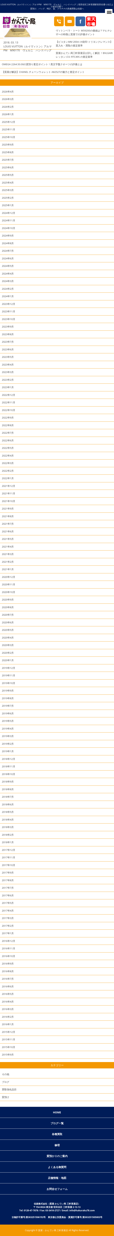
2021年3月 (8, 554)
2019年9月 (8, 690)
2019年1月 (8, 751)
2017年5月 (8, 903)
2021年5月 (8, 539)
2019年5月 (8, 721)
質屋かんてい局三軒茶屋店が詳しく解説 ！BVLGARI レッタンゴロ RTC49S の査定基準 (84, 54)
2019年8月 (8, 698)
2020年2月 (8, 652)
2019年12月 (8, 668)
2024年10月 (8, 228)
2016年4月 (8, 1001)
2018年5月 (8, 812)
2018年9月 (8, 781)
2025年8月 (8, 152)
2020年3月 (8, 645)
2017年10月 (8, 865)
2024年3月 (8, 281)
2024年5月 (8, 266)
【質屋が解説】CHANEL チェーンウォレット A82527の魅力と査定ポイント (43, 72)
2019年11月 (8, 675)
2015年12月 (8, 1032)
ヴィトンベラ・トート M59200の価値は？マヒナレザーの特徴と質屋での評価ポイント (84, 32)
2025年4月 (8, 182)
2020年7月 (8, 614)
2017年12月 (8, 850)
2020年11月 (8, 584)
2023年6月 (8, 349)
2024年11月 (8, 220)
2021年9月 (8, 508)
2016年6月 (8, 986)
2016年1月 (8, 1024)
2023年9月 (8, 326)
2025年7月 (8, 159)
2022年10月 (8, 410)
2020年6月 (8, 622)
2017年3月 (8, 918)
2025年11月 (8, 129)
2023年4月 (8, 364)
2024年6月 (8, 258)
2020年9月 (8, 599)
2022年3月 (8, 463)
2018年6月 (8, 804)
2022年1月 (8, 478)
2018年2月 (8, 834)
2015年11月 (8, 1039)
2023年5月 (8, 357)
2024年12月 (8, 213)
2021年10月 (8, 501)
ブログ (5, 1082)
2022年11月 (8, 402)
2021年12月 (8, 486)
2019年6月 (8, 713)
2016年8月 (8, 971)
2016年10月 (8, 956)
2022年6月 (8, 440)
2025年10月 (8, 137)
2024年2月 (8, 288)
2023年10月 (8, 319)
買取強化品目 (9, 1089)
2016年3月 (8, 1009)
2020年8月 (8, 607)
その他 (5, 1074)
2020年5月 (8, 630)
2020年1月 (8, 660)
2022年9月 (8, 417)
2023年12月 (8, 304)
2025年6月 (8, 167)
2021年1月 (8, 569)
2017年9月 (8, 872)
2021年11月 (8, 493)
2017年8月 (8, 880)
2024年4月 (8, 273)
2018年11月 (8, 766)
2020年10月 (8, 592)
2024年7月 (8, 250)
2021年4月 (8, 546)
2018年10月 (8, 774)
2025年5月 (8, 175)
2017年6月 (8, 895)
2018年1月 (8, 842)
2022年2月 (8, 470)
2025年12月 (8, 122)
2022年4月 (8, 455)
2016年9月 (8, 963)
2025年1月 (8, 205)
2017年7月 (8, 887)
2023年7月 (8, 341)
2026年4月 (8, 91)
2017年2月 (8, 925)
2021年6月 (8, 531)
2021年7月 (8, 523)
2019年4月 (8, 728)
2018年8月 (8, 789)
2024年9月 (8, 235)
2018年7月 (8, 796)
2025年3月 (8, 190)
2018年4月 (8, 819)
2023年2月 (8, 379)
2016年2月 (8, 1016)
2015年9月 (8, 1054)
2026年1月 (8, 114)
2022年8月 (8, 425)
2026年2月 (8, 106)
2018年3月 (8, 827)
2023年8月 (8, 334)
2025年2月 (8, 197)
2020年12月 (8, 577)
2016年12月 (8, 941)
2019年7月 (8, 705)
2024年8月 (8, 243)
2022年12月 (8, 395)
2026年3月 (8, 99)
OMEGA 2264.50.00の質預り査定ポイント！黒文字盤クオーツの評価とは (42, 64)
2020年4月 (8, 637)
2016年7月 (8, 978)
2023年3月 (8, 372)
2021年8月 (8, 516)
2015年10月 (8, 1047)
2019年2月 (8, 743)
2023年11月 (8, 311)
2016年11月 (8, 948)
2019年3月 (8, 736)
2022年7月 (8, 432)
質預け (5, 1097)
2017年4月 (8, 910)
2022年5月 (8, 448)
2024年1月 (8, 296)
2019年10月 (8, 683)
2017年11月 (8, 857)
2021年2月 (8, 561)
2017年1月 (8, 933)
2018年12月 (8, 759)
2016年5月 (8, 994)
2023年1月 (8, 387)
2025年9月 (8, 144)
